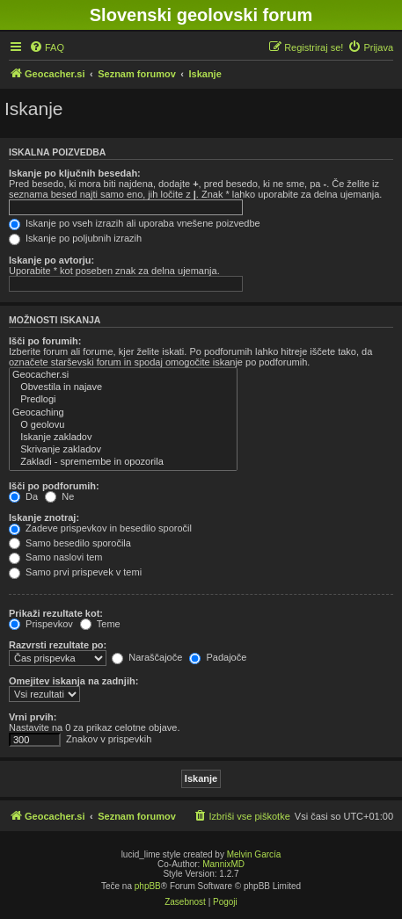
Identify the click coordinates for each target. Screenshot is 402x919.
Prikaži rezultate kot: (56, 613)
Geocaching (123, 413)
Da (23, 496)
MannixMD (223, 864)
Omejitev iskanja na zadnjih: (73, 681)
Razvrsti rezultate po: (57, 645)
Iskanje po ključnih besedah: (75, 173)
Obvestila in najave (123, 387)
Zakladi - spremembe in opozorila (123, 462)
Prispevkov (41, 624)
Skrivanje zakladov (123, 450)
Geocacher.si (123, 375)
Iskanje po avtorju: (51, 260)
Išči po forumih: (45, 341)
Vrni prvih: (32, 717)
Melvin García (254, 854)
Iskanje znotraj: (44, 517)
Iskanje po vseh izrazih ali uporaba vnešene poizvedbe (134, 223)
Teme (100, 624)
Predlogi (123, 400)
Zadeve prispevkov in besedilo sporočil (100, 528)
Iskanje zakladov (123, 437)
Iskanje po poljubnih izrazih (75, 238)
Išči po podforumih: (54, 486)
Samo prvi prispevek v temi (75, 572)
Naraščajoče (147, 657)
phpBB (148, 886)
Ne (59, 496)
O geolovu (123, 425)
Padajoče (217, 657)
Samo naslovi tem (55, 557)
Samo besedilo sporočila (70, 543)
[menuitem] (46, 47)
